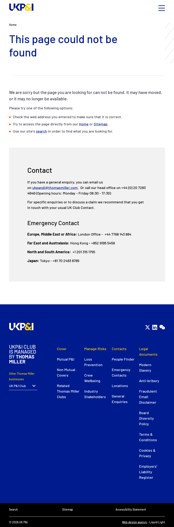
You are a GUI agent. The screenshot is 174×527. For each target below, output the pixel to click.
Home (84, 124)
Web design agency (134, 522)
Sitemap (100, 124)
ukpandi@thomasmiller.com (55, 187)
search (41, 131)
